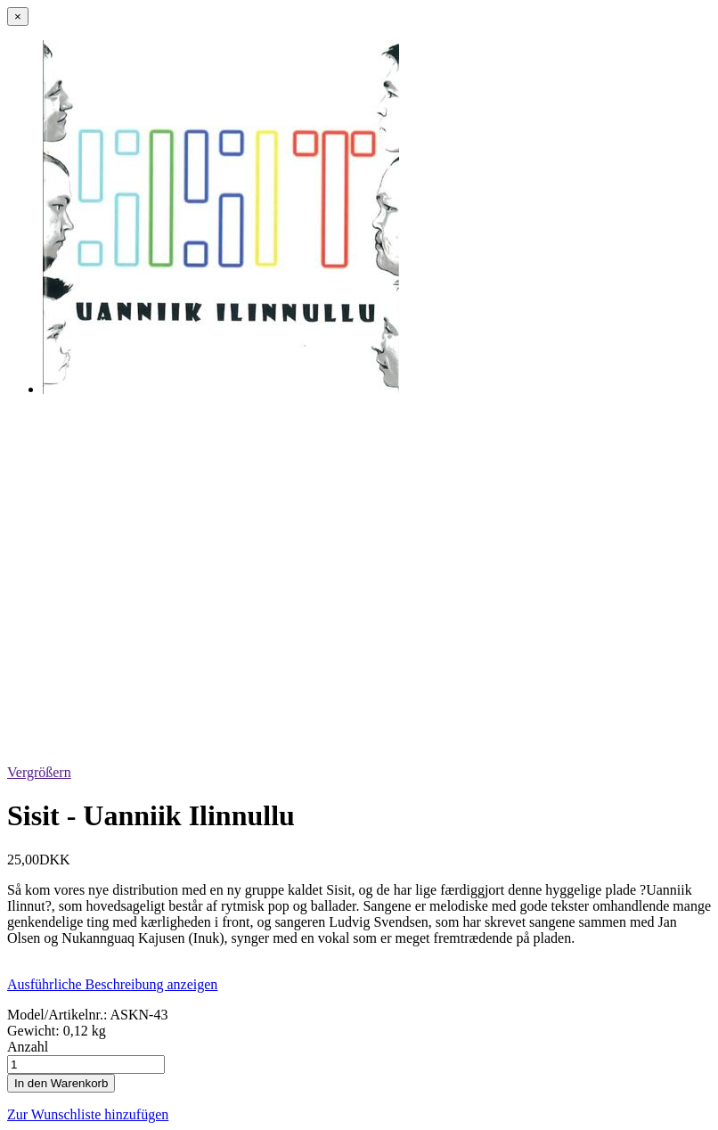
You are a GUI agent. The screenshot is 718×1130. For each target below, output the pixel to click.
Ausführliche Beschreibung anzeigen (112, 984)
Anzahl (27, 1046)
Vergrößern (39, 772)
